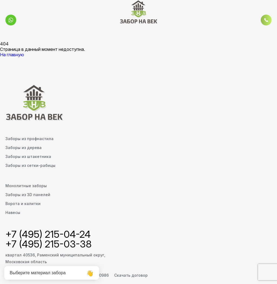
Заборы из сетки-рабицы (30, 165)
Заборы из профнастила (29, 138)
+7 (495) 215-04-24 (48, 234)
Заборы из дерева (23, 147)
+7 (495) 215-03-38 (48, 244)
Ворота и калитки (23, 203)
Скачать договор (131, 275)
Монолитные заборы (26, 185)
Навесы (12, 212)
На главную (12, 54)
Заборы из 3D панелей (27, 194)
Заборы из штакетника (28, 156)
